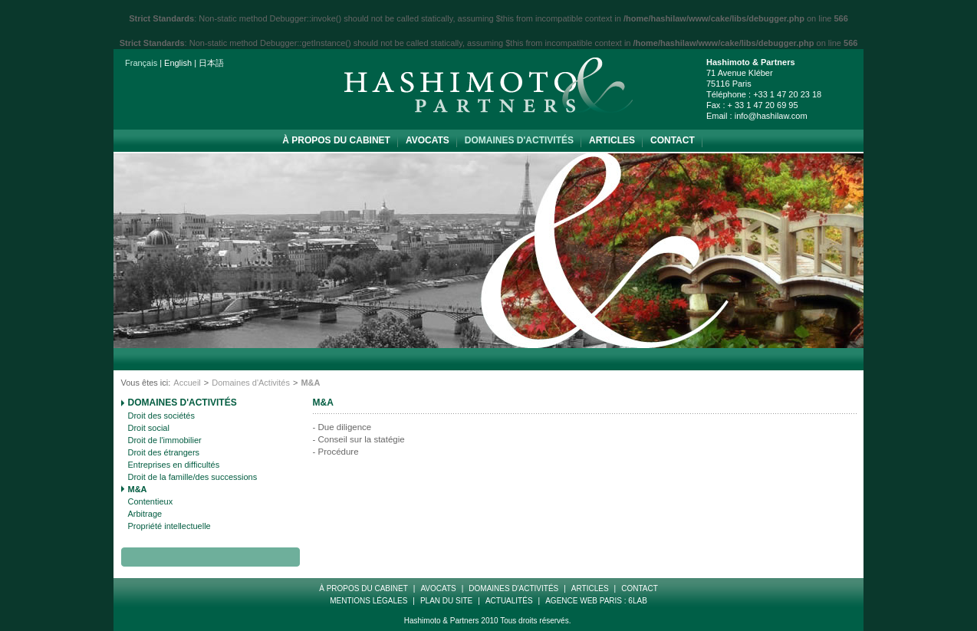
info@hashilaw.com (771, 115)
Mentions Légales (368, 600)
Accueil (186, 382)
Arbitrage (145, 513)
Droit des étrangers (164, 452)
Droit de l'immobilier (165, 440)
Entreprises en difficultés (174, 464)
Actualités (509, 600)
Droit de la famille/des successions (193, 476)
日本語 (211, 62)
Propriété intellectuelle (169, 526)
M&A (137, 489)
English (178, 62)
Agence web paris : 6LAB (596, 600)
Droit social (148, 427)
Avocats (427, 140)
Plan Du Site (446, 600)
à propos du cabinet (336, 140)
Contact (672, 140)
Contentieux (150, 501)
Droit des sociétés (161, 415)
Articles (612, 140)
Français (141, 62)
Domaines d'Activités (519, 140)
